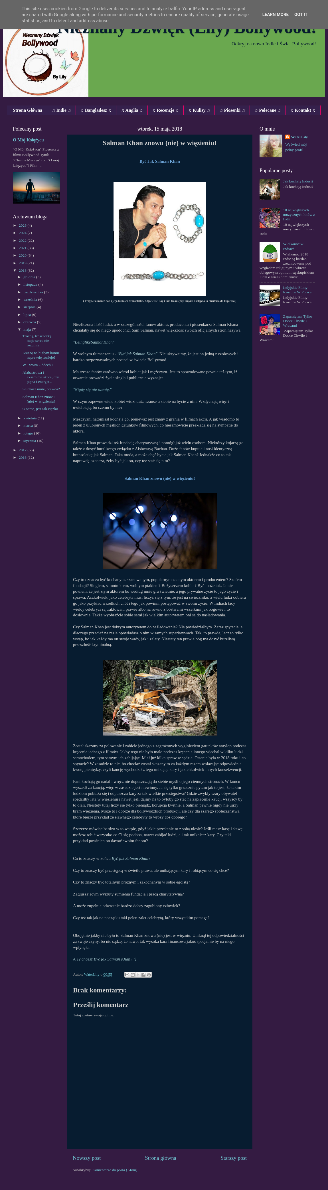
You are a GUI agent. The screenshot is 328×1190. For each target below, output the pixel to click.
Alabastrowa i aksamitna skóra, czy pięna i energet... (41, 377)
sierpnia (30, 307)
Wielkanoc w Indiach (293, 246)
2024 (23, 233)
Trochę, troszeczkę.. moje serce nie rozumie (38, 340)
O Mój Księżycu (28, 139)
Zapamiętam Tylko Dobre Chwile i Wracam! (297, 321)
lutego (28, 433)
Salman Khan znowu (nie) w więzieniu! (39, 399)
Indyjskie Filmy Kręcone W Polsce (297, 289)
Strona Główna (27, 110)
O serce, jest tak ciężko (40, 409)
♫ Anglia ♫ (132, 110)
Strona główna (160, 1158)
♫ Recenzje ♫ (165, 110)
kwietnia (30, 418)
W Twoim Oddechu (38, 365)
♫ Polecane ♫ (267, 110)
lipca (27, 314)
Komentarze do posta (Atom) (114, 1170)
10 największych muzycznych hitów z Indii (299, 214)
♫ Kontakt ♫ (303, 110)
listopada (30, 284)
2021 (23, 248)
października (33, 292)
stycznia (30, 440)
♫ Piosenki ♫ (232, 110)
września (30, 299)
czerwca (30, 322)
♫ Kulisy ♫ (199, 110)
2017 (23, 450)
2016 (23, 457)
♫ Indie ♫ (61, 110)
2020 (23, 255)
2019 (23, 263)
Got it (300, 14)
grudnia (29, 277)
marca (28, 425)
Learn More (275, 14)
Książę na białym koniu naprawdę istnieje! (41, 355)
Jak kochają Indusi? (298, 181)
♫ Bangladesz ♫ (96, 110)
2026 (23, 225)
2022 (23, 240)
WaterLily (299, 137)
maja (27, 329)
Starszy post (233, 1158)
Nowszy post (87, 1158)
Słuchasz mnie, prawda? (41, 389)
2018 (23, 270)
